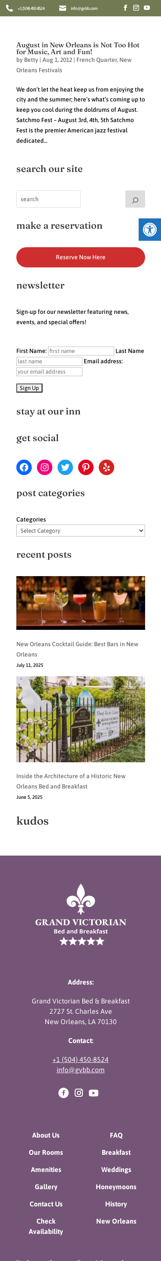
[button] (150, 229)
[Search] (135, 199)
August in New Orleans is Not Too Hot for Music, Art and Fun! (78, 48)
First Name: (65, 350)
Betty (31, 59)
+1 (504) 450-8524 (31, 8)
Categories (31, 519)
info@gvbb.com (84, 8)
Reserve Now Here (81, 257)
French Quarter (96, 59)
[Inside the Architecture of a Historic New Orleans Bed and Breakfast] (80, 674)
